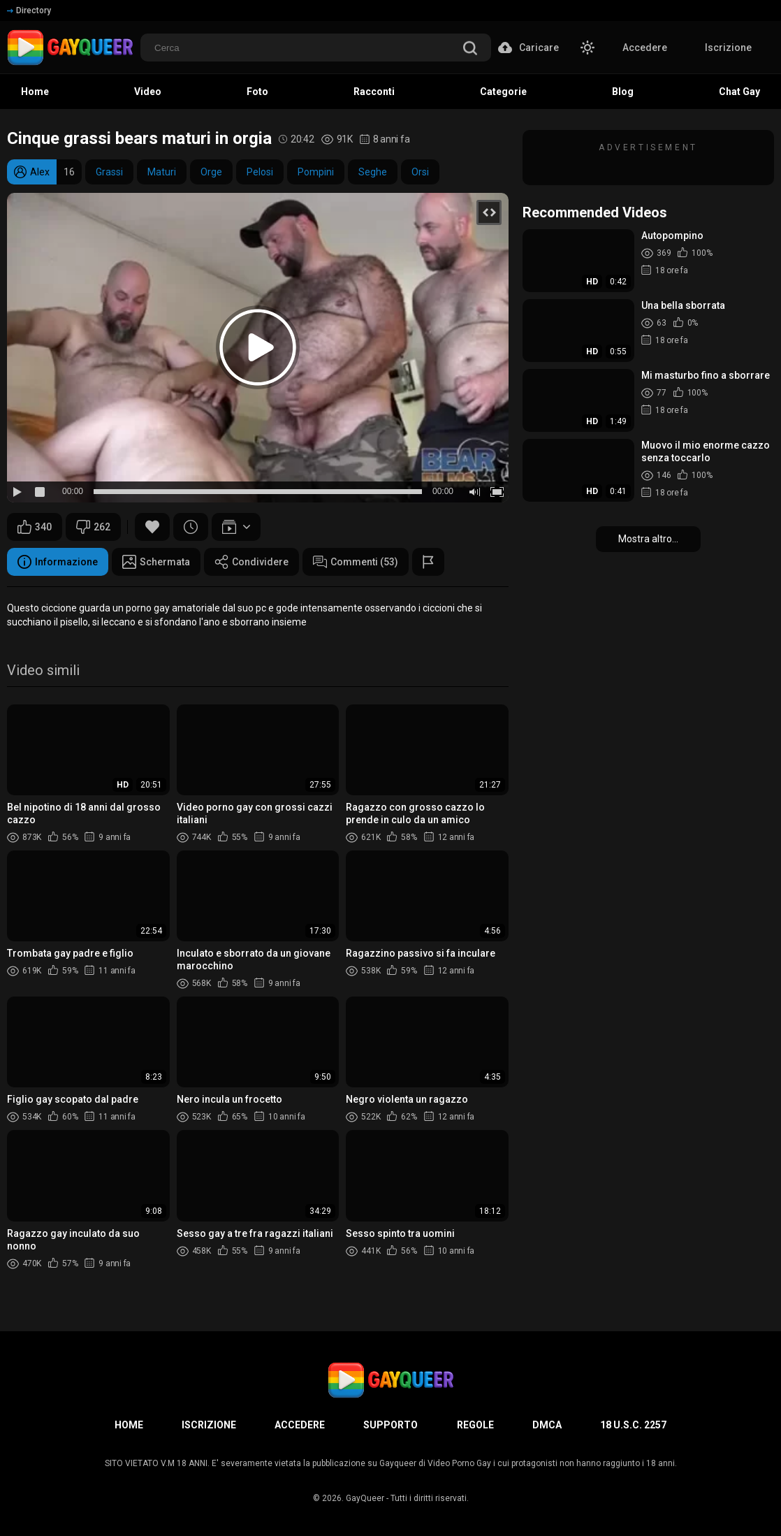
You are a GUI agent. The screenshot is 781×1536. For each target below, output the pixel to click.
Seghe (372, 171)
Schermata (156, 562)
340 (34, 527)
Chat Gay (739, 91)
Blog (623, 91)
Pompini (316, 171)
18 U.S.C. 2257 (633, 1424)
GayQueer (365, 1498)
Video (147, 91)
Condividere (251, 562)
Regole (475, 1424)
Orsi (420, 171)
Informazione (57, 562)
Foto (257, 91)
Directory (29, 10)
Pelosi (260, 171)
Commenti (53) (355, 562)
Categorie (503, 91)
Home (35, 91)
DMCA (547, 1424)
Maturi (161, 171)
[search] (470, 49)
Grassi (109, 171)
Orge (211, 171)
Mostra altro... (648, 538)
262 (93, 527)
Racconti (374, 91)
